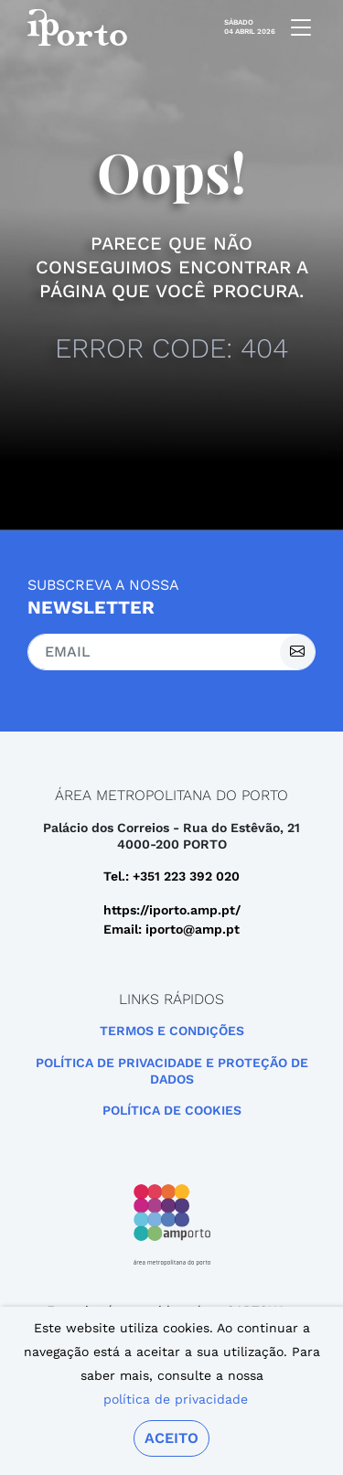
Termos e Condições (172, 1030)
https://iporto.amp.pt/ (172, 910)
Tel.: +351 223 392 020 (171, 876)
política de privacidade (175, 1399)
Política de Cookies (171, 1110)
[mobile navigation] (295, 27)
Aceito (171, 1438)
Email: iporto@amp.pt (171, 929)
